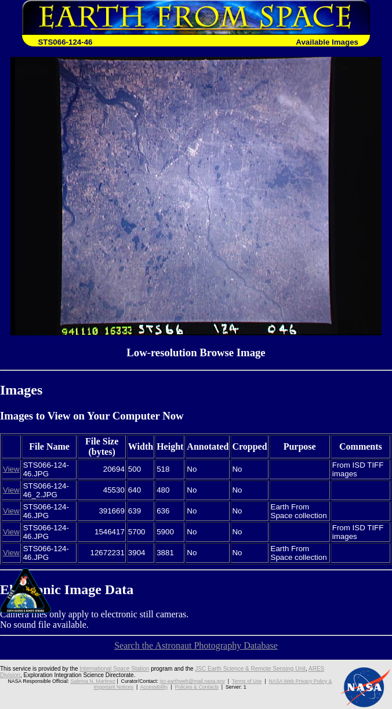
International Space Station (114, 668)
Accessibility (154, 687)
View (11, 469)
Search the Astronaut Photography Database (196, 645)
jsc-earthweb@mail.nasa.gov (192, 681)
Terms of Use (247, 681)
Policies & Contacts (197, 687)
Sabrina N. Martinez (93, 681)
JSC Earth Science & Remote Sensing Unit (250, 668)
